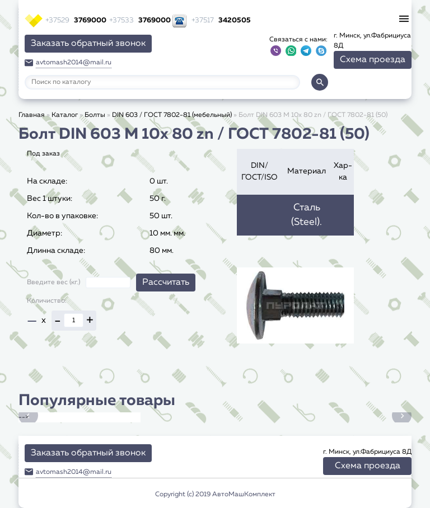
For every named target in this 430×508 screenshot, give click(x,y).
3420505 (221, 20)
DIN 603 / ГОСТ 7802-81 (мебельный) (172, 115)
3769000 (75, 20)
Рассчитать (165, 282)
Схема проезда (372, 59)
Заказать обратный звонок (88, 43)
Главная (31, 115)
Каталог (65, 115)
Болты (95, 115)
